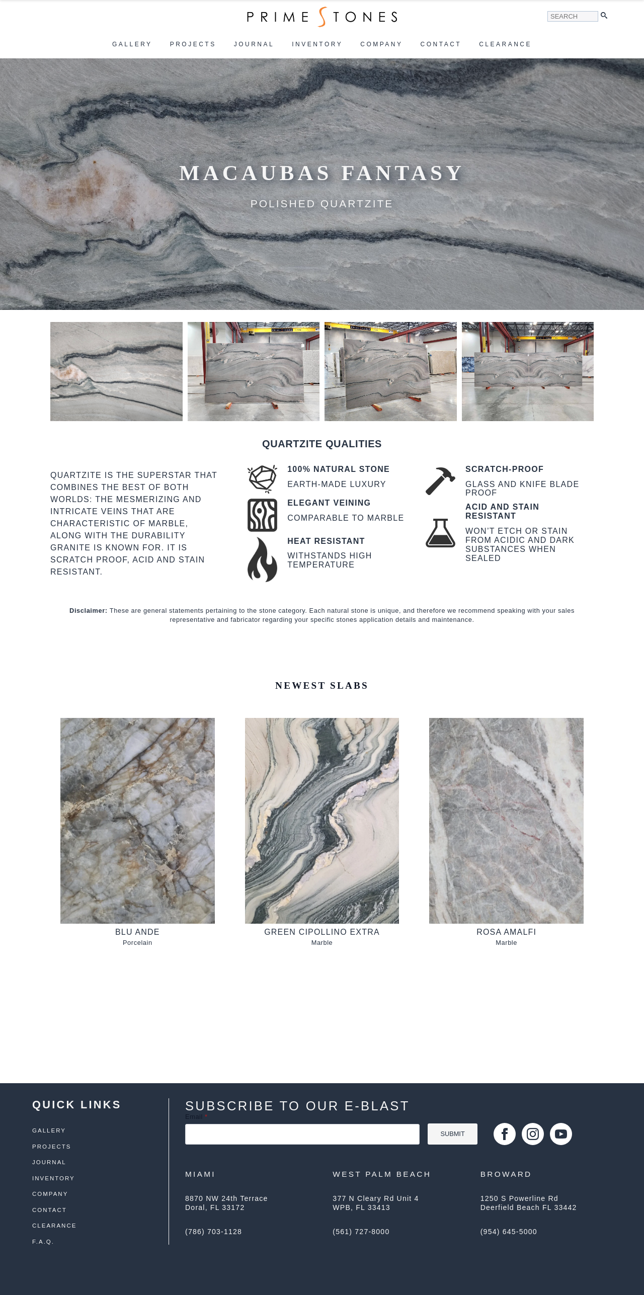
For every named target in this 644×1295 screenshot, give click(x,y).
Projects (193, 44)
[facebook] (505, 1134)
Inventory (317, 44)
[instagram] (533, 1134)
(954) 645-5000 (508, 1232)
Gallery (132, 44)
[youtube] (561, 1134)
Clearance (505, 44)
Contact (441, 44)
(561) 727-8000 (361, 1232)
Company (381, 44)
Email (196, 1117)
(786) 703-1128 (213, 1232)
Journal (254, 44)
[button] (606, 16)
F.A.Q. (43, 1242)
